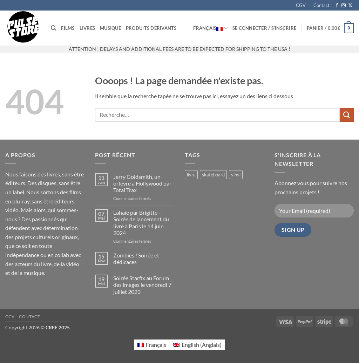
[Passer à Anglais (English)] (197, 345)
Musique (110, 28)
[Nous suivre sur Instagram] (343, 5)
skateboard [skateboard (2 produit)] (213, 174)
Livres (87, 28)
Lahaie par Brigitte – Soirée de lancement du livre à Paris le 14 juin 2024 (141, 222)
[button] (264, 28)
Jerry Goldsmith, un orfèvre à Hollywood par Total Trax (142, 183)
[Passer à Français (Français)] (152, 345)
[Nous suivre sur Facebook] (337, 5)
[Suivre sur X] (350, 5)
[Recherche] (53, 28)
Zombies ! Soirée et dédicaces (136, 258)
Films (67, 28)
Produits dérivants (151, 28)
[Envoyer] (347, 115)
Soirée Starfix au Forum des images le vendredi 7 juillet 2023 (142, 285)
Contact (321, 5)
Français (210, 28)
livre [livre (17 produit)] (191, 174)
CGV (301, 5)
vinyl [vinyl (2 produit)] (236, 174)
